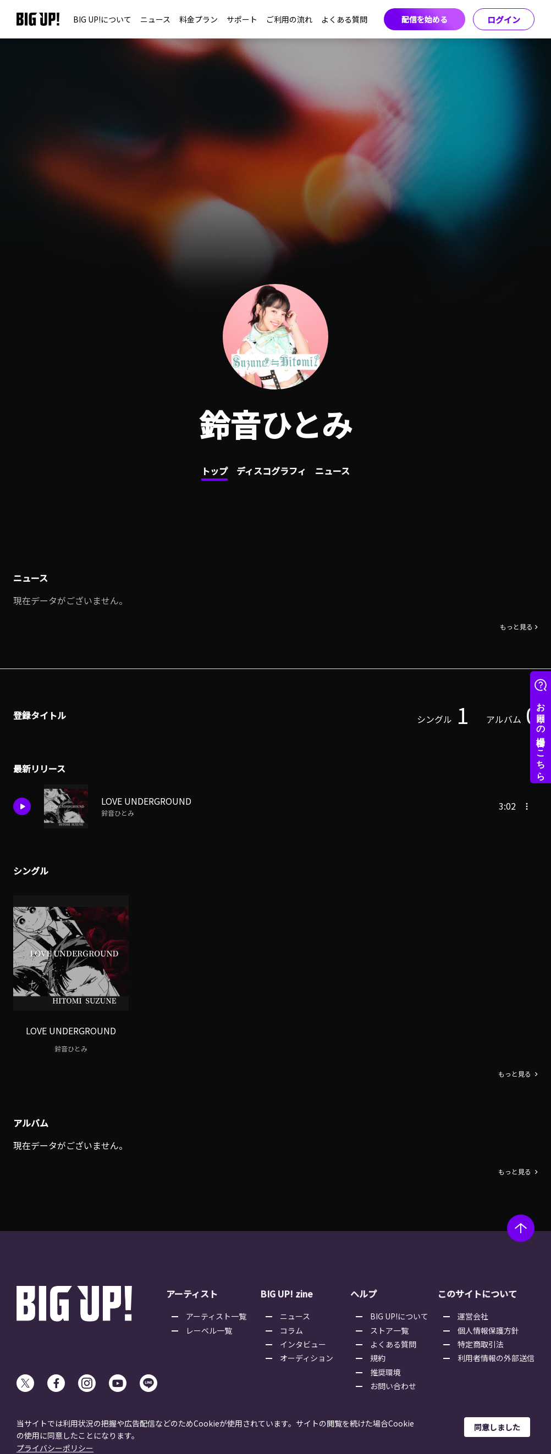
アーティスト (192, 1293)
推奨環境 (385, 1372)
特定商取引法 (481, 1344)
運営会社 (473, 1316)
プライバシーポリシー (54, 1447)
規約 (377, 1357)
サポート (242, 19)
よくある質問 (344, 19)
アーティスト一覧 (216, 1316)
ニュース (155, 19)
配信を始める (424, 19)
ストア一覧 (389, 1330)
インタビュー (303, 1344)
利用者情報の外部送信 (496, 1357)
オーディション (306, 1357)
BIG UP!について (102, 19)
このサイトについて (477, 1293)
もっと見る (516, 627)
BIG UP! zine (286, 1293)
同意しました (497, 1427)
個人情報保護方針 (488, 1330)
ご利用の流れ (289, 19)
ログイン (503, 19)
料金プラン (198, 19)
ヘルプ (363, 1293)
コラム (291, 1330)
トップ (214, 470)
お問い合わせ (393, 1385)
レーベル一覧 (209, 1330)
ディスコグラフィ (271, 470)
